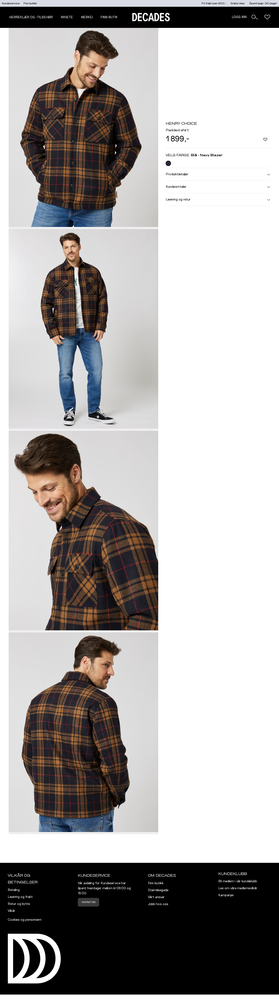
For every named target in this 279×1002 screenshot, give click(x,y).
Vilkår (11, 911)
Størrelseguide (158, 890)
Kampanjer (226, 895)
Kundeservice (11, 3)
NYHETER (68, 17)
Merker (87, 17)
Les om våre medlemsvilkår (237, 888)
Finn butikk (30, 3)
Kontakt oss (89, 902)
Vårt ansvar (156, 897)
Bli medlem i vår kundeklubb (237, 881)
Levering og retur (218, 199)
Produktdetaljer (218, 174)
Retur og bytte (19, 904)
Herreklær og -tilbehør (31, 17)
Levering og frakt (20, 897)
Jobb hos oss (158, 904)
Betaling (14, 890)
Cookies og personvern (25, 919)
